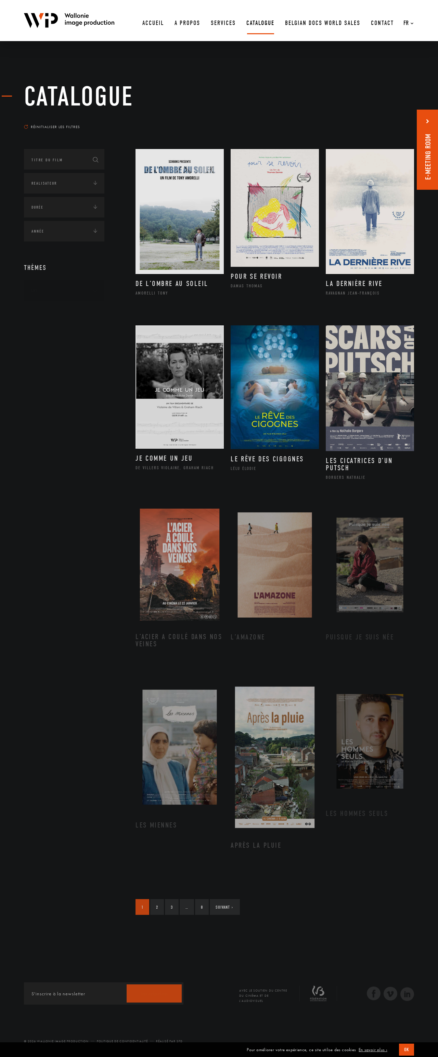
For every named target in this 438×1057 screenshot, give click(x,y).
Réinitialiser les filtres (52, 126)
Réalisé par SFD (169, 1041)
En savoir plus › (373, 1049)
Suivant (224, 907)
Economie (41, 354)
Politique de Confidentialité (122, 1041)
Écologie (40, 333)
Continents (43, 312)
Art (34, 290)
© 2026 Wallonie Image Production (56, 1041)
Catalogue (78, 96)
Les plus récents (397, 120)
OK (406, 1050)
